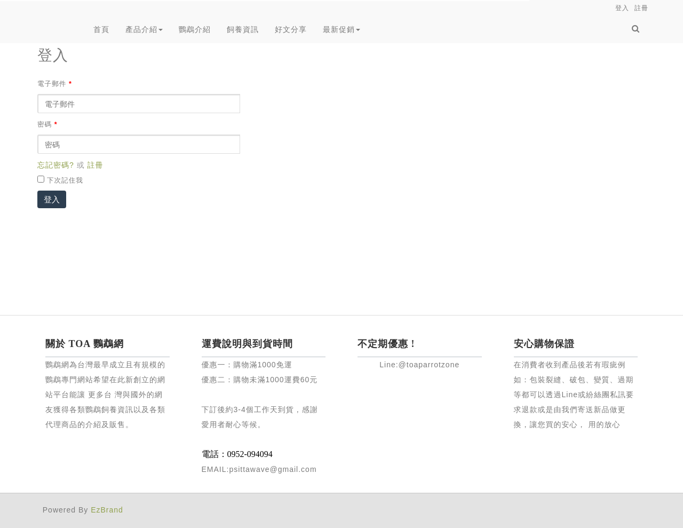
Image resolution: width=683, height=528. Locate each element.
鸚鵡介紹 (195, 29)
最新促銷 (341, 29)
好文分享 (291, 29)
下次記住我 (65, 180)
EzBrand (107, 510)
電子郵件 (54, 84)
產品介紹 (144, 29)
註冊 (96, 165)
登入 (52, 199)
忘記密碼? (55, 165)
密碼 (47, 124)
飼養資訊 (243, 29)
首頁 (101, 29)
